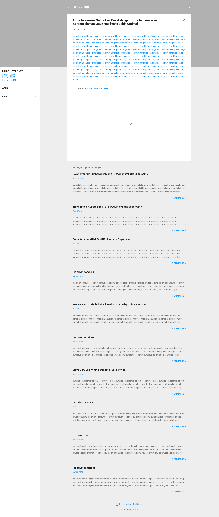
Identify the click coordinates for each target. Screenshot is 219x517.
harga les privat (80, 36)
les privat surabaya (83, 337)
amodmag (81, 7)
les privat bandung (83, 271)
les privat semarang (84, 467)
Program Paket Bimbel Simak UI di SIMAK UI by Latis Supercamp (110, 304)
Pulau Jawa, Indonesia (97, 88)
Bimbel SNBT (8, 77)
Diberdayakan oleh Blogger (129, 504)
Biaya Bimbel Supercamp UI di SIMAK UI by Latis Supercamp (107, 206)
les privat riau (80, 435)
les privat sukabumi (84, 402)
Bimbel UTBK (8, 74)
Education (135, 510)
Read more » (179, 198)
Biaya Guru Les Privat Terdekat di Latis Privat (99, 369)
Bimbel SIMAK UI (10, 80)
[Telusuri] (189, 7)
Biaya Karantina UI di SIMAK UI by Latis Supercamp (102, 239)
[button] (184, 20)
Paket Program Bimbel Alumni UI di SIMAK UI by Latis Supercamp (110, 173)
